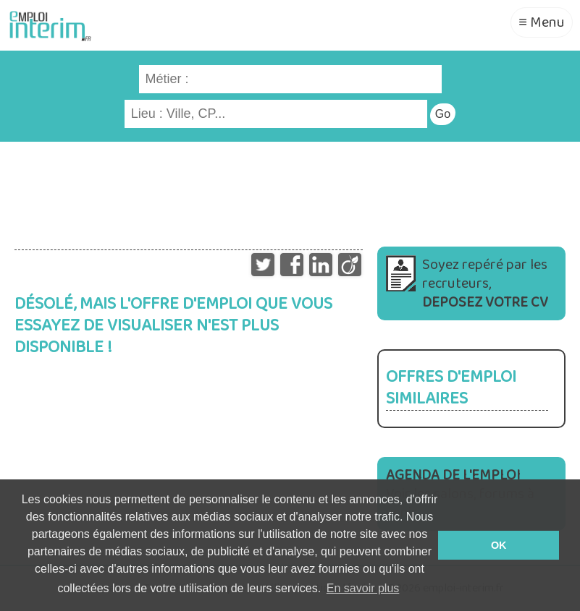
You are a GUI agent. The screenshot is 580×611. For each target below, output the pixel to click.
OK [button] (499, 545)
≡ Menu (541, 22)
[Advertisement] (290, 188)
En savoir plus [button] (363, 588)
